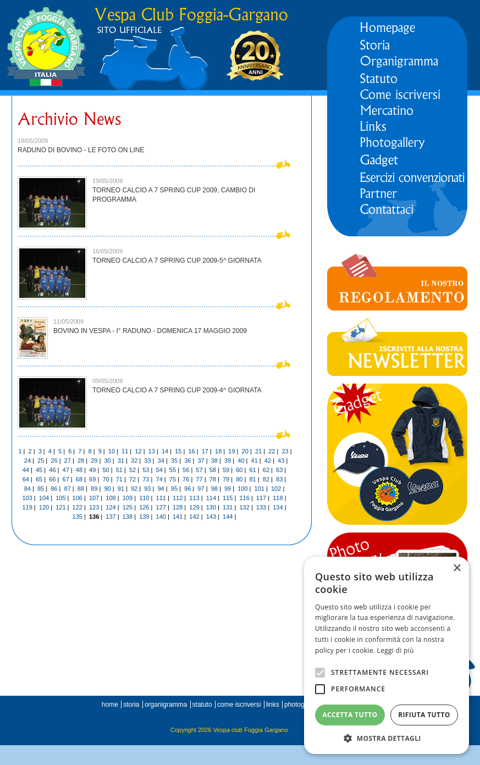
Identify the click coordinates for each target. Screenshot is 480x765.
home (110, 704)
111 (161, 498)
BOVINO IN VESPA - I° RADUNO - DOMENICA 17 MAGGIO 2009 (150, 331)
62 (266, 470)
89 (94, 488)
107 (94, 498)
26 (54, 460)
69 (92, 479)
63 (279, 470)
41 (254, 460)
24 (27, 460)
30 (107, 460)
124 (110, 507)
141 (178, 516)
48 (79, 470)
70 (105, 479)
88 (81, 488)
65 (39, 479)
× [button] (457, 568)
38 (214, 460)
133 (261, 507)
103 (27, 498)
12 (138, 451)
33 (147, 460)
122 (77, 507)
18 (218, 451)
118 (278, 498)
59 (226, 470)
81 (252, 479)
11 (125, 451)
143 (211, 516)
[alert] (386, 655)
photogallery (302, 704)
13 (151, 451)
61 (252, 470)
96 (187, 488)
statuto (202, 704)
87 (67, 488)
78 (212, 479)
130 (211, 507)
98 (214, 488)
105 (60, 498)
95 (174, 488)
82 (266, 479)
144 (228, 516)
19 (231, 451)
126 (144, 507)
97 (200, 488)
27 (67, 460)
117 (261, 498)
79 (226, 479)
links (272, 704)
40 (241, 460)
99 (227, 488)
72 (132, 479)
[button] (386, 738)
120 (44, 507)
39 (227, 460)
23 (285, 451)
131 (228, 507)
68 (79, 479)
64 (26, 479)
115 (228, 498)
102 (276, 488)
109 (128, 498)
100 (242, 488)
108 (110, 498)
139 (144, 516)
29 (94, 460)
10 (111, 451)
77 (199, 479)
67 (66, 479)
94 (161, 488)
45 (39, 470)
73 (145, 479)
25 (40, 460)
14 (165, 451)
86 (54, 488)
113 (194, 498)
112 (178, 498)
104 (44, 498)
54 (159, 470)
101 (259, 488)
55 (172, 470)
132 (244, 507)
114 (211, 498)
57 (199, 470)
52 (132, 470)
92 (134, 488)
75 (172, 479)
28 (81, 460)
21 (258, 451)
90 (107, 488)
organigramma (166, 704)
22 (271, 451)
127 (161, 507)
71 (119, 479)
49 (92, 470)
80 (239, 479)
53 (145, 470)
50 (105, 470)
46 (52, 470)
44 (26, 470)
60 (239, 470)
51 (119, 470)
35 (174, 460)
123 (94, 507)
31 (121, 460)
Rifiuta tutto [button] (424, 714)
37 (200, 460)
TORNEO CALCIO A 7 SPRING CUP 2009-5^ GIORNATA (177, 260)
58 (212, 470)
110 (144, 498)
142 (194, 516)
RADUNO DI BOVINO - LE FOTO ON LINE (81, 150)
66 (52, 479)
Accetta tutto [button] (349, 714)
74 (159, 479)
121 (60, 507)
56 (186, 470)
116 (244, 498)
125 (128, 507)
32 (134, 460)
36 (187, 460)
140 (161, 516)
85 (40, 488)
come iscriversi (239, 704)
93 (147, 488)
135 (77, 516)
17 (205, 451)
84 (27, 488)
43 (281, 460)
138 (128, 516)
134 (278, 507)
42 (267, 460)
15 (178, 451)
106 (77, 498)
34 (161, 460)
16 (191, 451)
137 (110, 516)
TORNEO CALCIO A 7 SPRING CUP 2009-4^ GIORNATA (177, 390)
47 (66, 470)
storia (131, 704)
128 (178, 507)
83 (279, 479)
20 (245, 451)
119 (27, 507)
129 (194, 507)
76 (186, 479)
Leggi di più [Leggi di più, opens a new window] (395, 650)
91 (121, 488)
